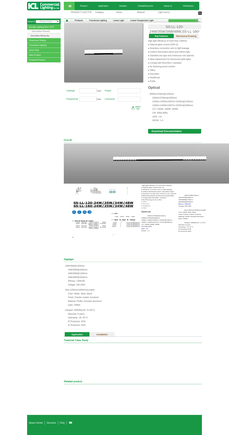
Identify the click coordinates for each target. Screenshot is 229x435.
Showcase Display (37, 40)
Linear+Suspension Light (141, 20)
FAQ (62, 422)
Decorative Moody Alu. (40, 36)
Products (79, 20)
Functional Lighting (37, 45)
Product (83, 6)
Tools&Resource (145, 6)
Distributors (188, 6)
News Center (36, 422)
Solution (123, 6)
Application (103, 6)
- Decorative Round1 (40, 31)
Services (51, 422)
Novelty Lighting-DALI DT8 (41, 27)
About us (168, 6)
